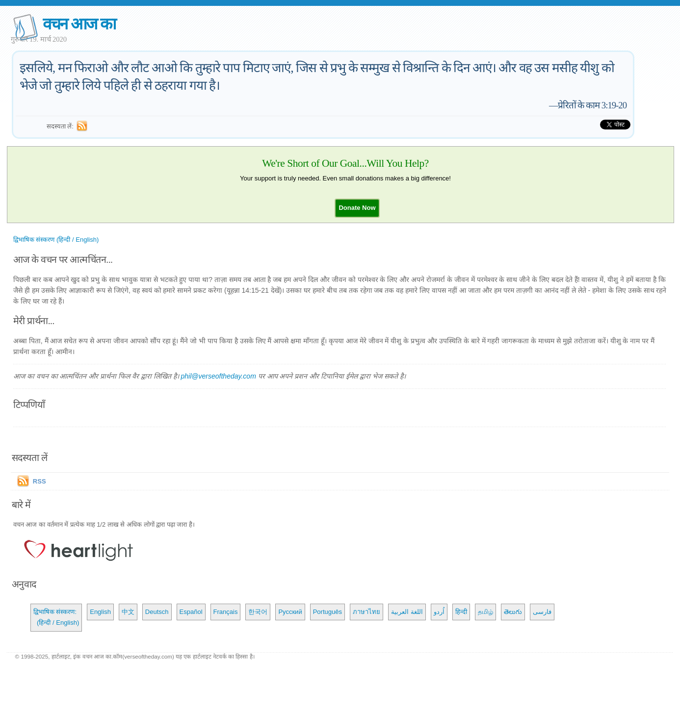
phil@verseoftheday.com (218, 376)
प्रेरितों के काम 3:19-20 (592, 105)
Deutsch (157, 611)
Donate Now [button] (357, 207)
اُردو (439, 611)
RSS (39, 481)
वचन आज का (79, 24)
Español (191, 611)
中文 (128, 611)
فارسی (542, 611)
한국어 (257, 611)
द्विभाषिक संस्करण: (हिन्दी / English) (56, 617)
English (100, 611)
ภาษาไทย (366, 611)
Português (327, 611)
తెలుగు (513, 611)
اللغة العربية (407, 611)
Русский (290, 611)
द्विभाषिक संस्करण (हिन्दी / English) (56, 239)
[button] (357, 207)
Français (225, 611)
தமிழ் (485, 611)
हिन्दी (461, 611)
